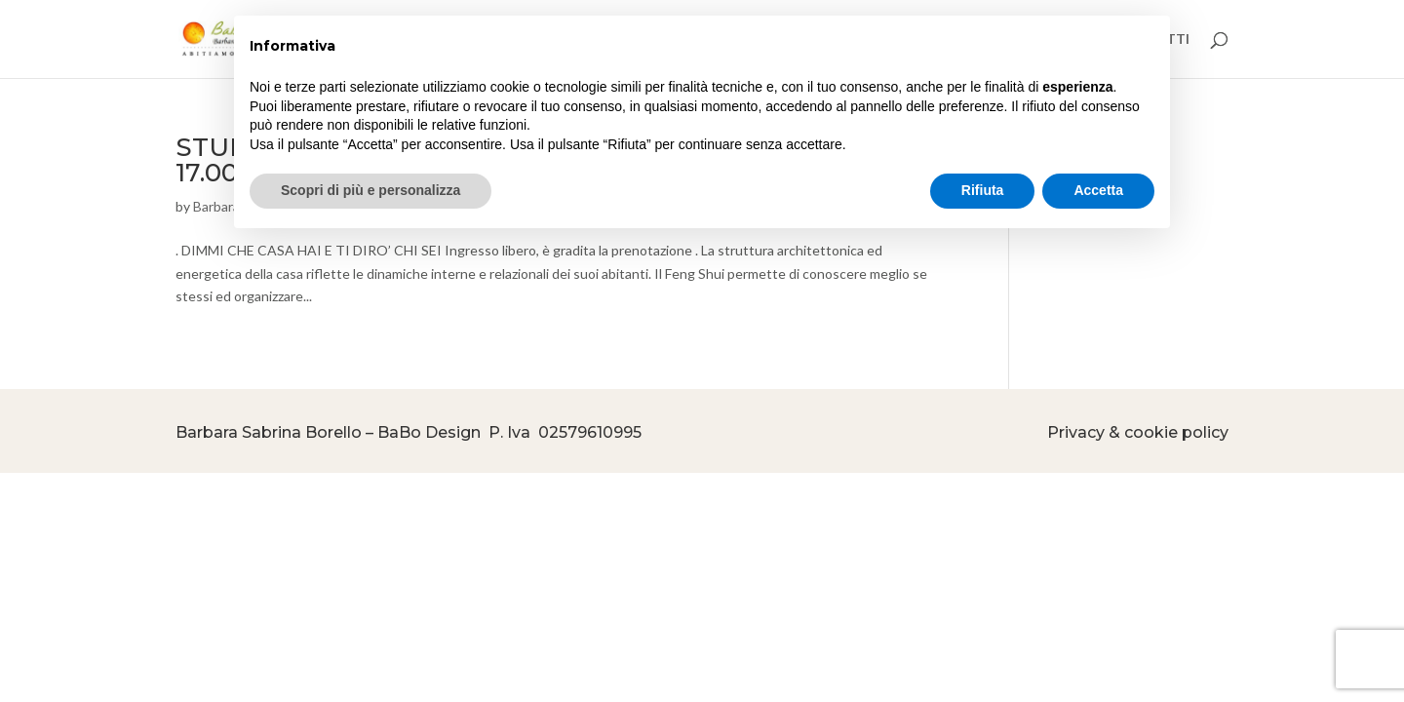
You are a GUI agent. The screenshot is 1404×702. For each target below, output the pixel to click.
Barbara (216, 206)
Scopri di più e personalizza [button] (370, 190)
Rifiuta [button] (982, 190)
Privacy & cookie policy (1137, 432)
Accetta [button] (1098, 190)
